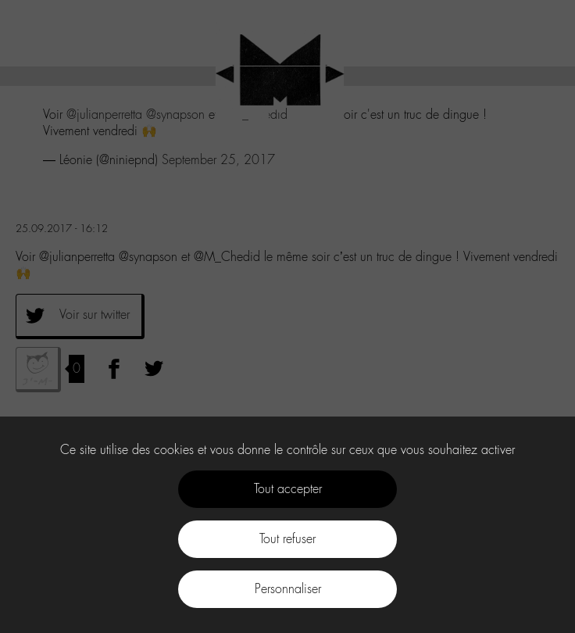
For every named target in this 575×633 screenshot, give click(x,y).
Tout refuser (287, 539)
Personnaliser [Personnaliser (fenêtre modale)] (288, 589)
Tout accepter (288, 489)
